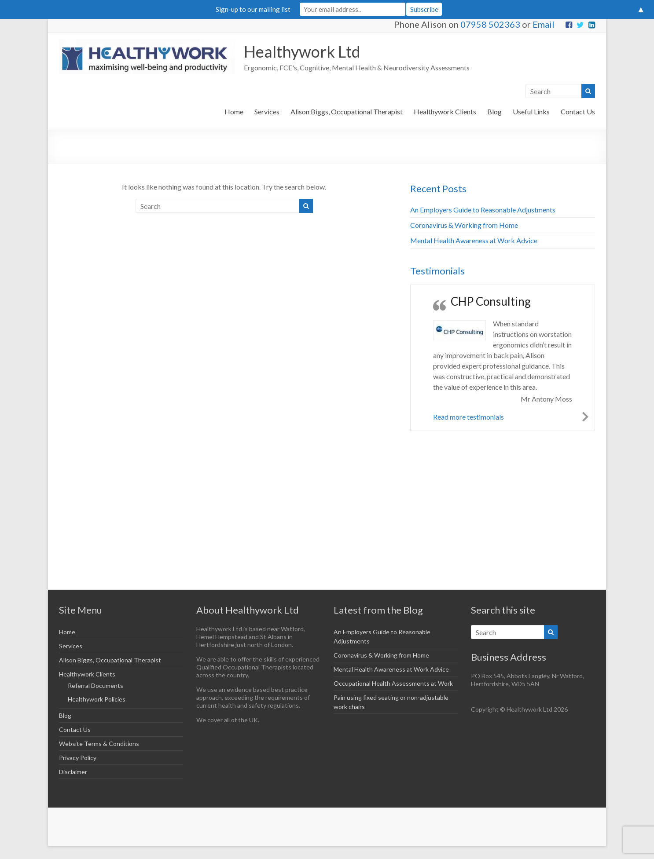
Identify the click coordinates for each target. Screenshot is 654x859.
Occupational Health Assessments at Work (393, 683)
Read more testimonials (468, 417)
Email (544, 24)
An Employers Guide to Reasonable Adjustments (482, 209)
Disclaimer (73, 771)
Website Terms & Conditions (99, 743)
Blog (494, 111)
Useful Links (531, 111)
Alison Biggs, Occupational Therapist (346, 111)
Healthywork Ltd (302, 51)
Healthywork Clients (445, 111)
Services (266, 111)
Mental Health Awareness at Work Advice (473, 240)
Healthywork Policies (96, 699)
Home (233, 111)
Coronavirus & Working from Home (464, 225)
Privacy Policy (77, 757)
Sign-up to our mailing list (253, 9)
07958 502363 (490, 24)
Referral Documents (95, 685)
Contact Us (578, 111)
